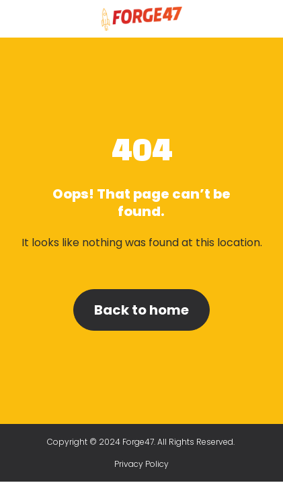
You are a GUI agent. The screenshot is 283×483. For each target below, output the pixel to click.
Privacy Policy (141, 464)
